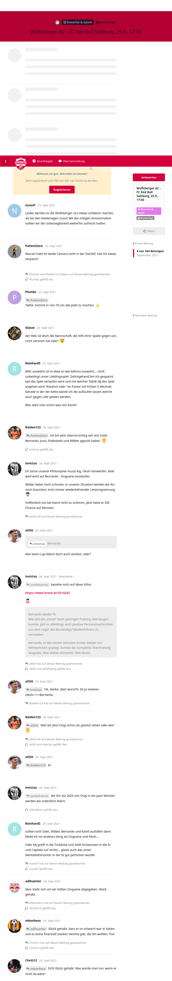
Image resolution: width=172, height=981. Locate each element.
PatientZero (38, 145)
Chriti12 (36, 849)
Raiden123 (38, 610)
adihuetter (38, 773)
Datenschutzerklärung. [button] (88, 971)
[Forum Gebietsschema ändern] (106, 14)
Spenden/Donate (16, 978)
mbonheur (38, 813)
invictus (39, 388)
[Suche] (90, 13)
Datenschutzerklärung (152, 978)
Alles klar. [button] (162, 966)
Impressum (127, 978)
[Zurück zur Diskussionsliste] (5, 5)
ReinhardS (37, 920)
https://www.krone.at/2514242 (47, 437)
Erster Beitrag (143, 88)
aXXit (34, 570)
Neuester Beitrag (145, 160)
